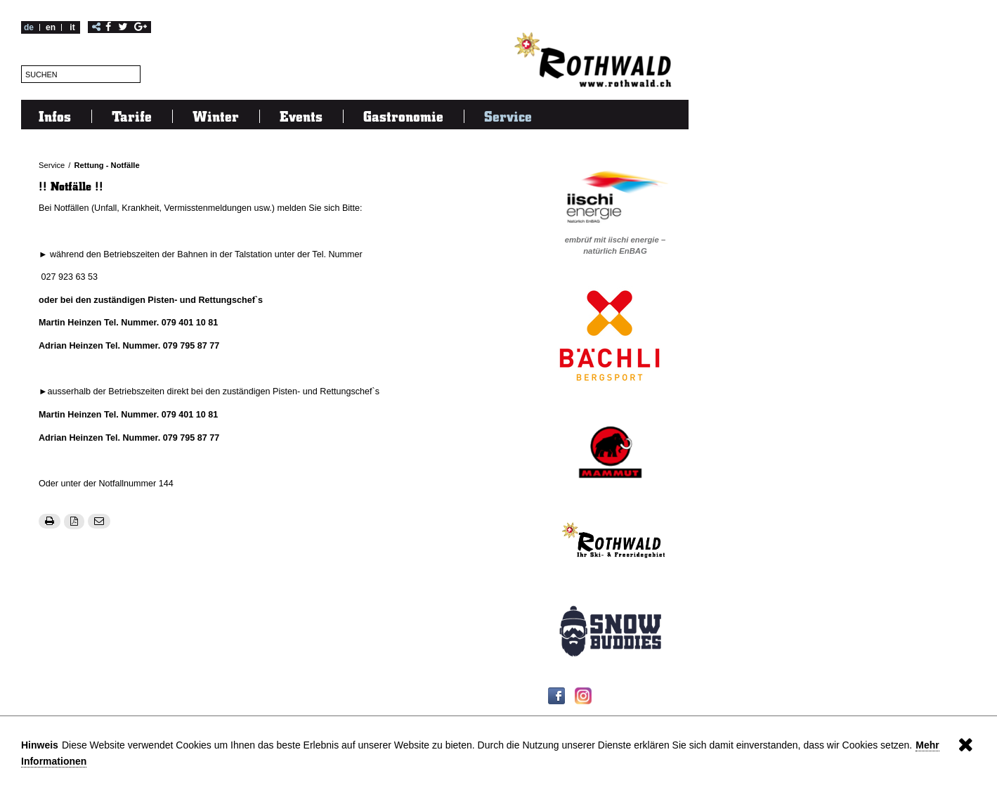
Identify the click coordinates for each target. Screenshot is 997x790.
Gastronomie (403, 116)
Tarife (132, 116)
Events (301, 116)
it (72, 27)
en (51, 27)
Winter (216, 116)
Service (508, 116)
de (29, 27)
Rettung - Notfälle (106, 165)
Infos (55, 116)
